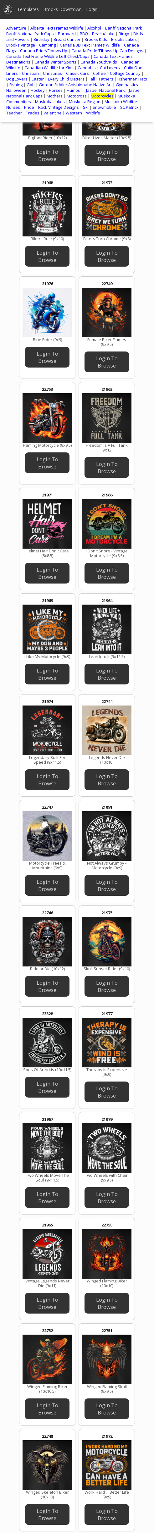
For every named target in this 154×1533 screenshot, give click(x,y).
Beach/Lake (103, 33)
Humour (74, 90)
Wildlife (93, 113)
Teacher (14, 113)
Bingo (124, 33)
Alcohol (94, 28)
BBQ (84, 33)
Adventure (16, 28)
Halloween (16, 90)
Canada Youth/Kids (98, 62)
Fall (92, 79)
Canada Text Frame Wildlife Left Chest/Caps (48, 56)
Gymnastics (127, 84)
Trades (32, 113)
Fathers (106, 79)
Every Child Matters (66, 79)
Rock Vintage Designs (58, 107)
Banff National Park (123, 28)
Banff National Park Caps (30, 33)
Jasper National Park (105, 90)
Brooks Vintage (20, 45)
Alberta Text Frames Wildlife (56, 28)
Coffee (99, 73)
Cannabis (87, 67)
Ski (86, 107)
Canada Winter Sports (55, 62)
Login (91, 9)
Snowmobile (104, 107)
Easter (38, 79)
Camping (47, 45)
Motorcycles (102, 96)
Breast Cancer (67, 39)
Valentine (53, 113)
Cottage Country (125, 73)
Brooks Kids (96, 39)
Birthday (41, 39)
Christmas (52, 73)
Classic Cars (77, 73)
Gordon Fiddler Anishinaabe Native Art (75, 84)
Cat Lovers (110, 67)
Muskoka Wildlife (121, 101)
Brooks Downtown (62, 9)
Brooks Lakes (124, 39)
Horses (56, 90)
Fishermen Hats (132, 79)
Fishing (16, 84)
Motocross (77, 96)
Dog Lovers (17, 79)
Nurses (13, 107)
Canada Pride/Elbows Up (43, 50)
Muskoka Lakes (50, 101)
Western (74, 113)
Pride (29, 107)
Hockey (38, 90)
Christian (30, 73)
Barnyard (67, 33)
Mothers (55, 96)
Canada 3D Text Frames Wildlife (90, 45)
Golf (31, 84)
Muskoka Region (84, 101)
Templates (28, 9)
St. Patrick (129, 107)
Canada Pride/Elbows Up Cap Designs (107, 50)
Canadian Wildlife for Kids (49, 67)
